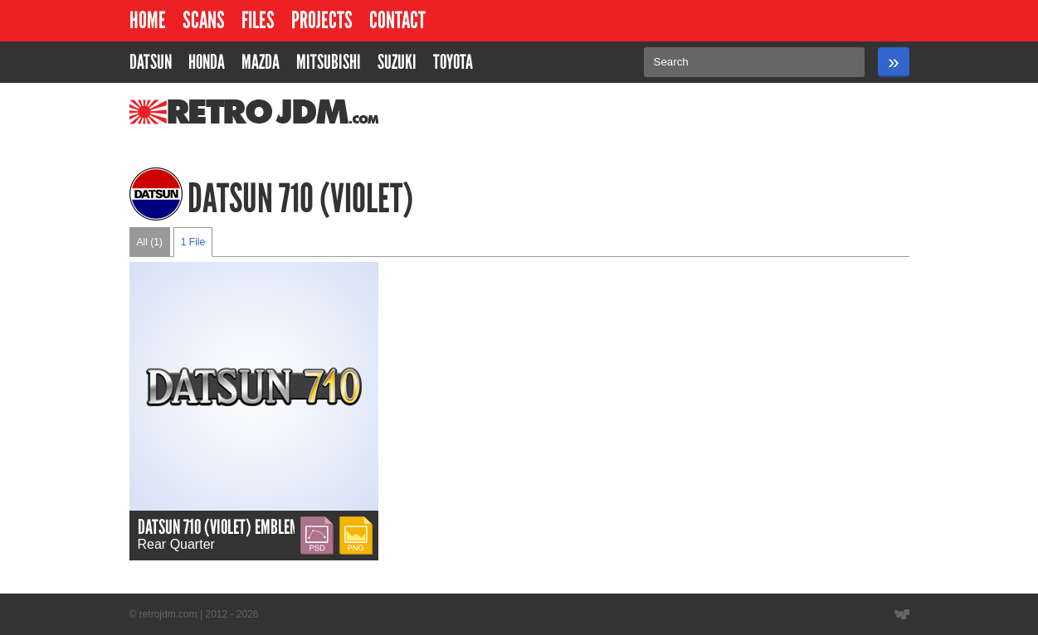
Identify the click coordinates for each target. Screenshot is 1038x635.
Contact (397, 20)
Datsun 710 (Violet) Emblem (219, 527)
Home (147, 20)
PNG (353, 523)
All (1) (150, 242)
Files (258, 20)
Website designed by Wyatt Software (901, 614)
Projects (322, 20)
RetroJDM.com (211, 111)
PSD (314, 523)
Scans (204, 20)
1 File (193, 242)
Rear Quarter (176, 544)
